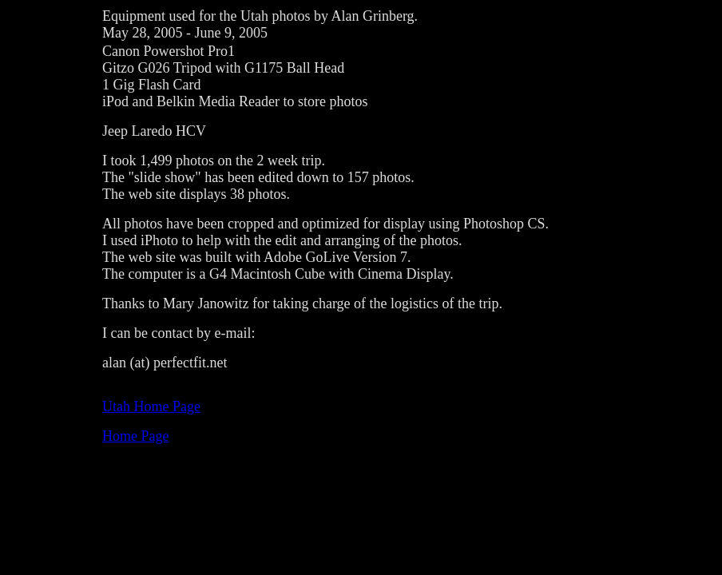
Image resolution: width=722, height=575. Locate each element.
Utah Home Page (151, 406)
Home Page (135, 436)
